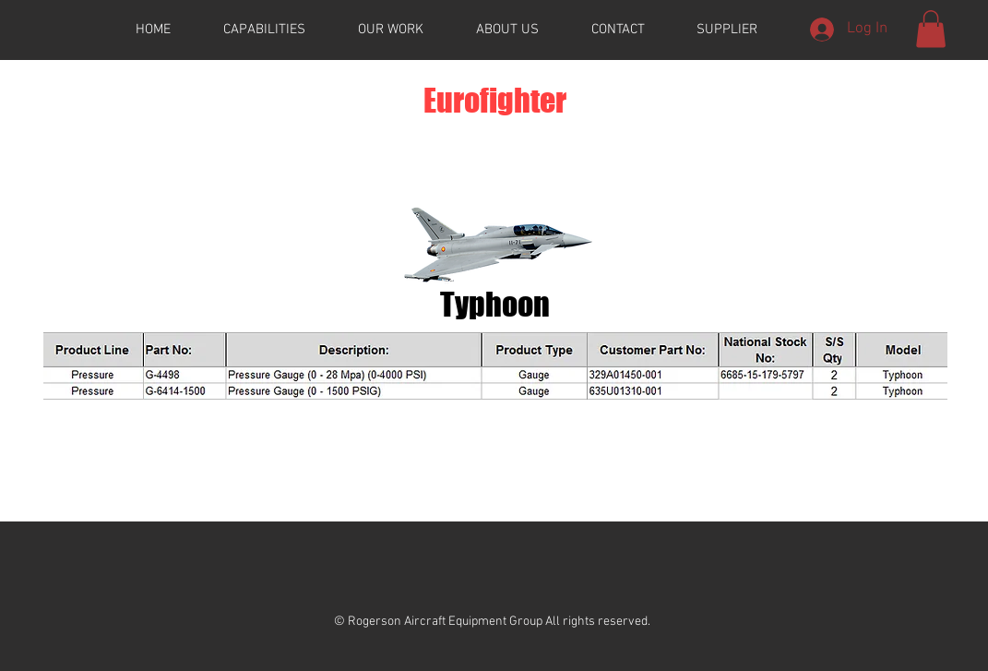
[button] (930, 29)
